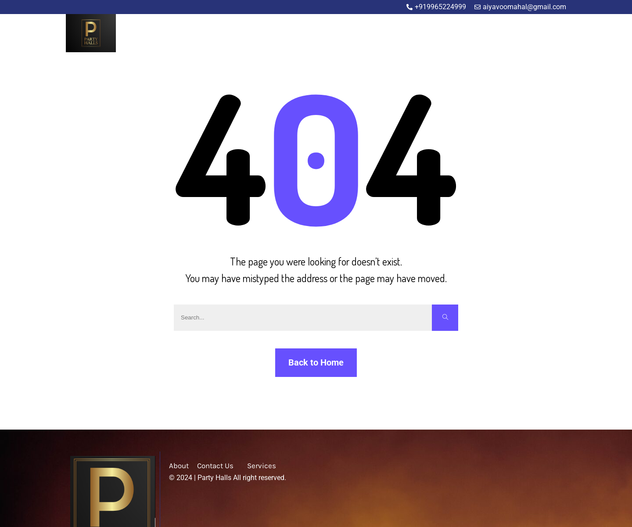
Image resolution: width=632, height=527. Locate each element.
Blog (524, 34)
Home (434, 34)
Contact (554, 34)
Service (495, 34)
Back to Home (316, 362)
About (463, 34)
